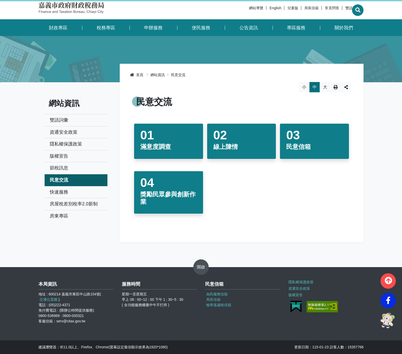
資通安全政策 (63, 132)
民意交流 (59, 180)
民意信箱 (298, 146)
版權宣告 (59, 156)
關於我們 (344, 27)
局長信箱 (299, 10)
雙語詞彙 (340, 10)
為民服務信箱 (217, 294)
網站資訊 (157, 75)
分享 (346, 87)
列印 (335, 87)
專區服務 (296, 27)
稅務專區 (106, 27)
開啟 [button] (201, 267)
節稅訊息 (59, 167)
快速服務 (59, 192)
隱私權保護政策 (66, 144)
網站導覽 (244, 10)
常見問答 (320, 10)
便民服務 (201, 27)
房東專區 (59, 216)
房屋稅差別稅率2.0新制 (74, 203)
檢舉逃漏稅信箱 (218, 305)
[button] (388, 281)
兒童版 (280, 10)
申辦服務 (153, 27)
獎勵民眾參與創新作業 (168, 198)
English (263, 10)
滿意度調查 (155, 146)
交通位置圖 (48, 299)
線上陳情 (225, 146)
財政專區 (58, 27)
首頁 (136, 75)
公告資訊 (248, 27)
